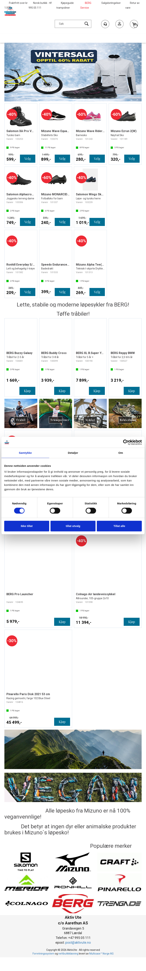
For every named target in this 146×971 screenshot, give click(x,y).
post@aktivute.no (78, 942)
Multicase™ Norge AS (101, 953)
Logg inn (119, 24)
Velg (28, 158)
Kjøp (27, 391)
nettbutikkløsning (68, 953)
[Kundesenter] (105, 24)
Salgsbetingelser (111, 2)
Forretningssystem (43, 953)
